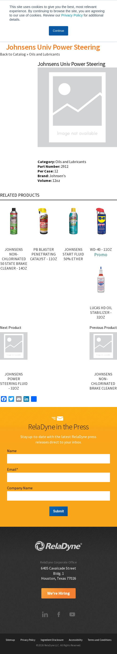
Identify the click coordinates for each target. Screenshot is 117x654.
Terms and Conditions (99, 640)
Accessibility (75, 640)
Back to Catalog (13, 54)
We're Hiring (58, 593)
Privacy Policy (72, 15)
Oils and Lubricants (44, 54)
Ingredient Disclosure (52, 640)
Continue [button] (58, 30)
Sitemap (10, 640)
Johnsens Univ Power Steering (53, 47)
